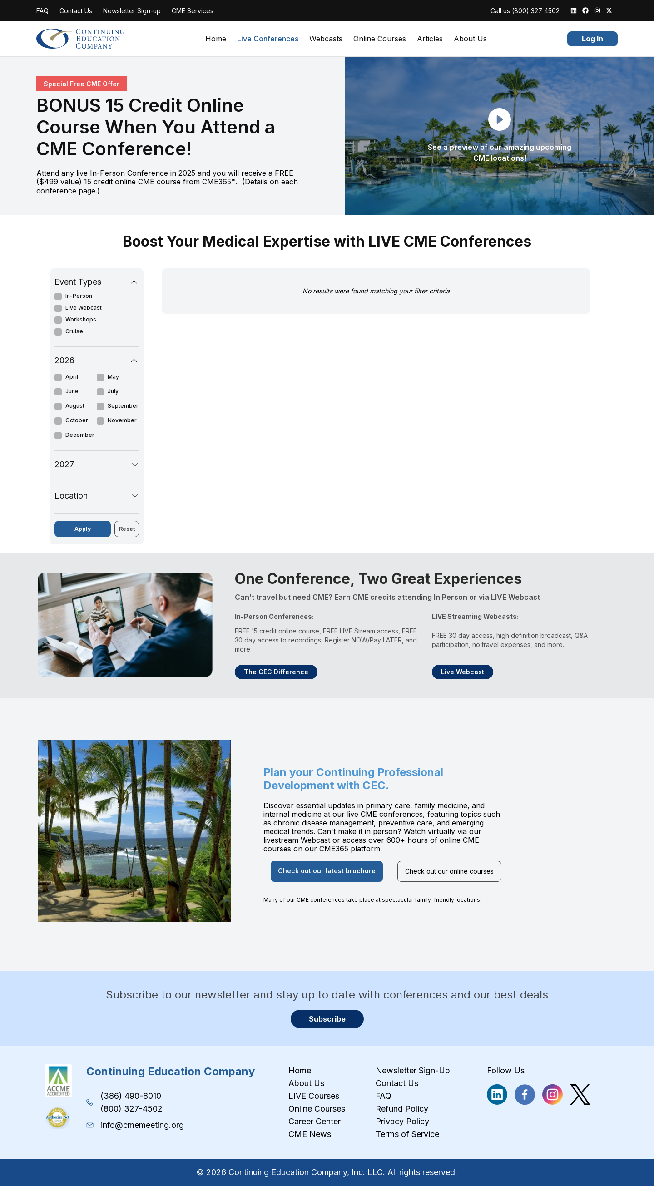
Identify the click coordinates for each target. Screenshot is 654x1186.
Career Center (314, 1121)
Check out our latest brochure (327, 871)
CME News (309, 1134)
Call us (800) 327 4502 (525, 11)
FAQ (42, 11)
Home (215, 39)
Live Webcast (462, 672)
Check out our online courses (449, 871)
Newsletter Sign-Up (413, 1070)
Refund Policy (402, 1108)
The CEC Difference (276, 672)
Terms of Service (407, 1134)
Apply (82, 528)
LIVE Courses (313, 1096)
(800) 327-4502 (131, 1108)
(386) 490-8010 (130, 1096)
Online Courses (379, 39)
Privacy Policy (402, 1121)
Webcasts (325, 39)
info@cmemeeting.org (142, 1125)
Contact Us (75, 11)
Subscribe (327, 1018)
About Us (470, 39)
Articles (430, 39)
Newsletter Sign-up (132, 11)
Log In (592, 38)
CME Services (192, 11)
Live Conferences (267, 39)
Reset (127, 528)
